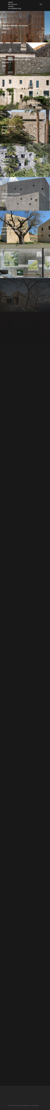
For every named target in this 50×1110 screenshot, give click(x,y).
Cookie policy (35, 1105)
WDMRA (11, 1105)
